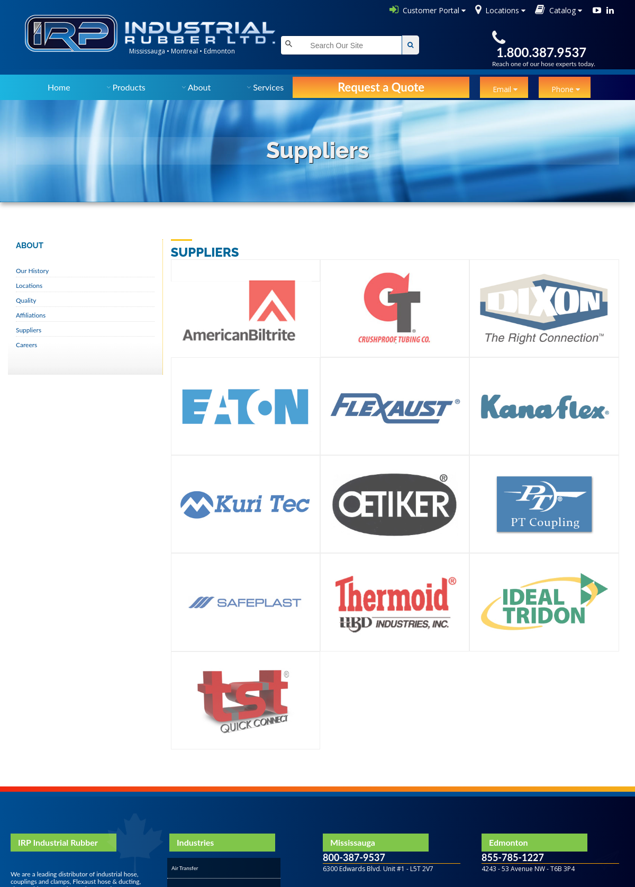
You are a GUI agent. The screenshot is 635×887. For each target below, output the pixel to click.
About (199, 87)
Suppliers (28, 330)
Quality (26, 300)
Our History (32, 271)
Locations (29, 285)
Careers (26, 345)
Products (129, 87)
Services (268, 87)
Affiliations (31, 315)
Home (59, 87)
